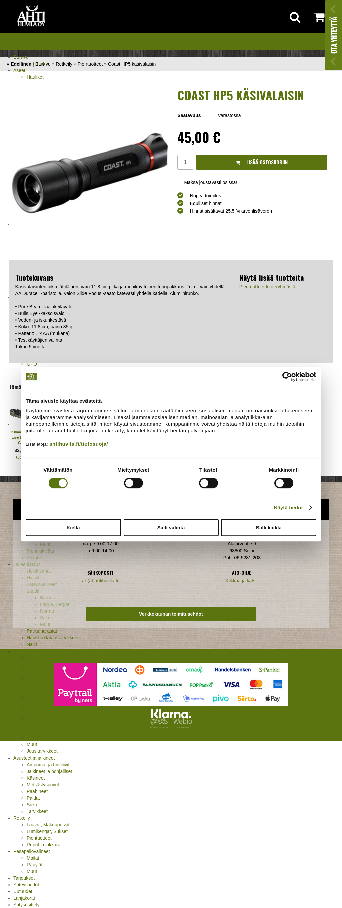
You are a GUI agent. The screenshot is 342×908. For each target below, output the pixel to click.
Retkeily (21, 818)
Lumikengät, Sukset (47, 831)
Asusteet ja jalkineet (34, 758)
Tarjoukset (24, 878)
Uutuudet (22, 891)
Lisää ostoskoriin (262, 162)
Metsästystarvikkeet (33, 651)
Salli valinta (171, 527)
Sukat (33, 804)
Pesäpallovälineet (31, 851)
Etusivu (21, 57)
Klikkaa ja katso (242, 580)
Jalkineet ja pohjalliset (49, 771)
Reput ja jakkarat (44, 844)
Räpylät (34, 864)
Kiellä (73, 527)
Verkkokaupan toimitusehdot (171, 614)
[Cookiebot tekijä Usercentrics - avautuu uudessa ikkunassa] (287, 377)
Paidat (33, 798)
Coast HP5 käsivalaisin (132, 64)
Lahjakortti (24, 898)
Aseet (19, 70)
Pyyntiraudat (40, 731)
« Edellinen (19, 64)
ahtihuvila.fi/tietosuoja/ (78, 444)
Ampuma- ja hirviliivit (48, 764)
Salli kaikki (269, 527)
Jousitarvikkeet (42, 751)
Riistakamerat (41, 737)
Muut (32, 744)
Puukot (34, 724)
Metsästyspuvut (43, 784)
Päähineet (37, 791)
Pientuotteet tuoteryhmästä (267, 286)
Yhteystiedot (26, 884)
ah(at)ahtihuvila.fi (100, 580)
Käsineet (36, 778)
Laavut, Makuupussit (48, 824)
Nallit (32, 644)
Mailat (33, 858)
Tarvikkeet (37, 811)
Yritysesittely (26, 904)
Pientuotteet (39, 838)
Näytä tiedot (288, 507)
